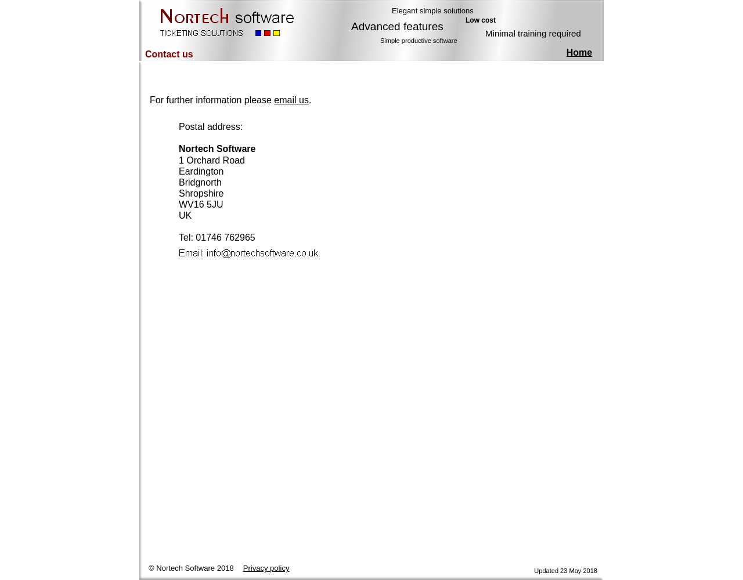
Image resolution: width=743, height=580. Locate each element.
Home (579, 52)
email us (291, 100)
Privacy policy (266, 568)
